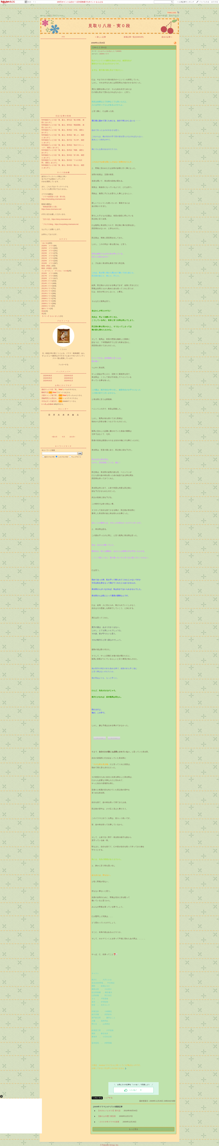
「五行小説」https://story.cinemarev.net (56, 219)
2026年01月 (68, 381)
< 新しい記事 (100, 37)
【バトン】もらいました (50, 316)
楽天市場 (214, 2)
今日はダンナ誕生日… (49, 401)
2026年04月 (47, 381)
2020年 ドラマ (47, 261)
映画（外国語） (47, 268)
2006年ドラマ (46, 303)
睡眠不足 (44, 392)
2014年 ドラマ (46, 283)
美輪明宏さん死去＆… (49, 398)
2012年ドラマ (46, 288)
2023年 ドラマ (47, 253)
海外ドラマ (45, 309)
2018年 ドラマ (47, 273)
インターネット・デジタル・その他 (54, 271)
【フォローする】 (160, 16)
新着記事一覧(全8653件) (134, 37)
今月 (63, 437)
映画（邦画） (46, 266)
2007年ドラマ (46, 301)
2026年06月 (47, 376)
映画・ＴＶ (32, 2)
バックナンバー (63, 372)
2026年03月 (68, 376)
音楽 (43, 311)
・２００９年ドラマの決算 (108, 1122)
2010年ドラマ (46, 293)
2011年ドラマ (46, 291)
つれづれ (44, 243)
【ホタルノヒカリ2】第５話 (108, 1111)
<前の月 (54, 437)
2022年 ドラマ (47, 256)
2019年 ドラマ (47, 263)
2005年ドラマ (46, 306)
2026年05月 (47, 378)
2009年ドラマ (46, 296)
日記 (49, 16)
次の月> (72, 437)
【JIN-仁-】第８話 (99, 47)
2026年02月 (68, 378)
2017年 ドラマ (47, 276)
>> (185, 2)
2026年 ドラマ (47, 246)
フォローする (63, 365)
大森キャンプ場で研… (49, 395)
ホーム (43, 16)
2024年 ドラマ (47, 251)
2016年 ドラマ (47, 278)
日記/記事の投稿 (63, 116)
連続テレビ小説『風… (49, 389)
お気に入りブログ (63, 385)
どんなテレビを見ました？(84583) (109, 51)
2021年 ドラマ (47, 258)
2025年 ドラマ (47, 248)
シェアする (108, 1098)
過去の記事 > (166, 37)
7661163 (171, 13)
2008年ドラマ (46, 298)
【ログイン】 (173, 16)
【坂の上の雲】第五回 (106, 1116)
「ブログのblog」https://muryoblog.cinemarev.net (59, 224)
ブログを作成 (204, 2)
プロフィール (57, 16)
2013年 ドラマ (46, 286)
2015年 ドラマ (46, 281)
